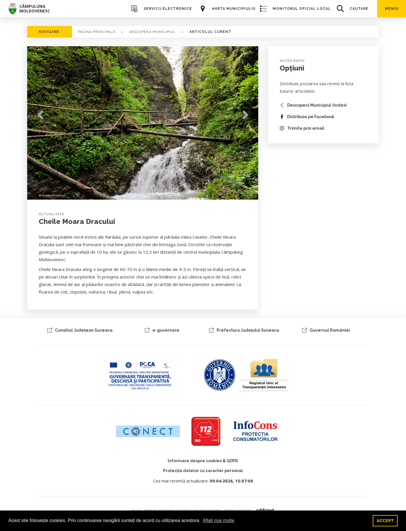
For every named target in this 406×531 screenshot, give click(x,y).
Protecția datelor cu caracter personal (203, 470)
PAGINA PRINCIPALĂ (96, 32)
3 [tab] (151, 188)
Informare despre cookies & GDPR (203, 460)
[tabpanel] (143, 123)
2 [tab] (143, 188)
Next (245, 115)
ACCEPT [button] (385, 520)
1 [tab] (134, 188)
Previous (40, 115)
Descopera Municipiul (152, 32)
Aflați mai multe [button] (218, 520)
